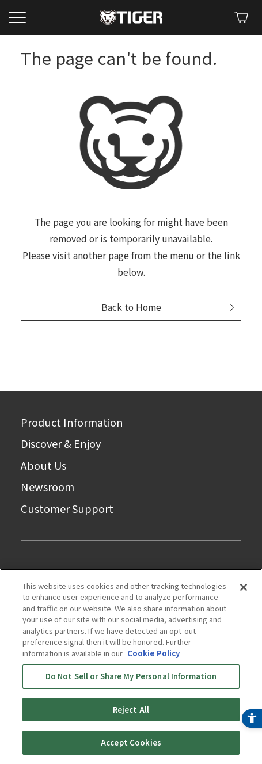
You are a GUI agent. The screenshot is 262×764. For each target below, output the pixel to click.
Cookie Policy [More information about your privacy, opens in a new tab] (153, 676)
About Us (43, 465)
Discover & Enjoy (61, 443)
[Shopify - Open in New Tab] (241, 17)
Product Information (72, 422)
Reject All (131, 732)
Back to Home (131, 307)
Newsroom (47, 486)
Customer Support (67, 508)
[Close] (243, 610)
